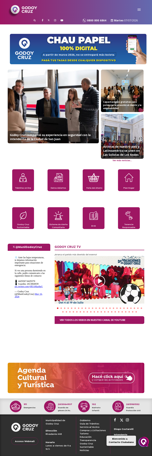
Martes (124, 20)
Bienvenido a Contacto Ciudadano (121, 441)
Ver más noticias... (122, 160)
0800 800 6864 (94, 20)
